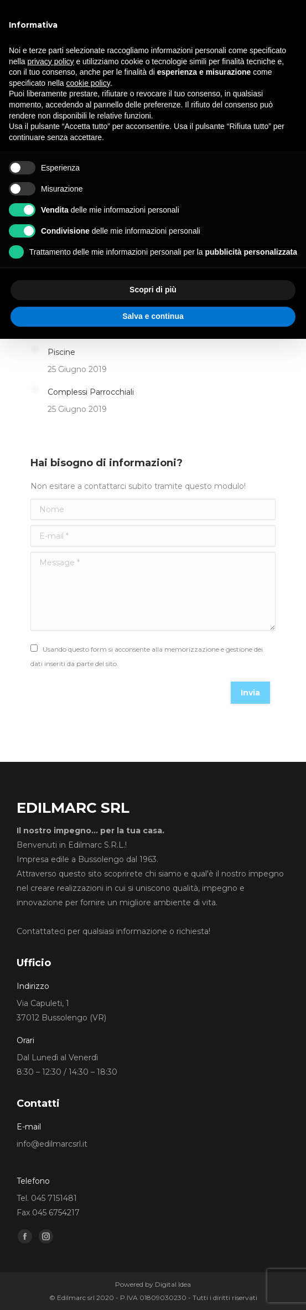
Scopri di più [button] (153, 289)
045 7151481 (54, 1198)
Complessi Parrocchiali (91, 392)
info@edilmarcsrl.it (52, 1144)
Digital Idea (173, 1284)
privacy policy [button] (50, 61)
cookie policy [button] (88, 83)
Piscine (61, 352)
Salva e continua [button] (152, 316)
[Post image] (34, 349)
